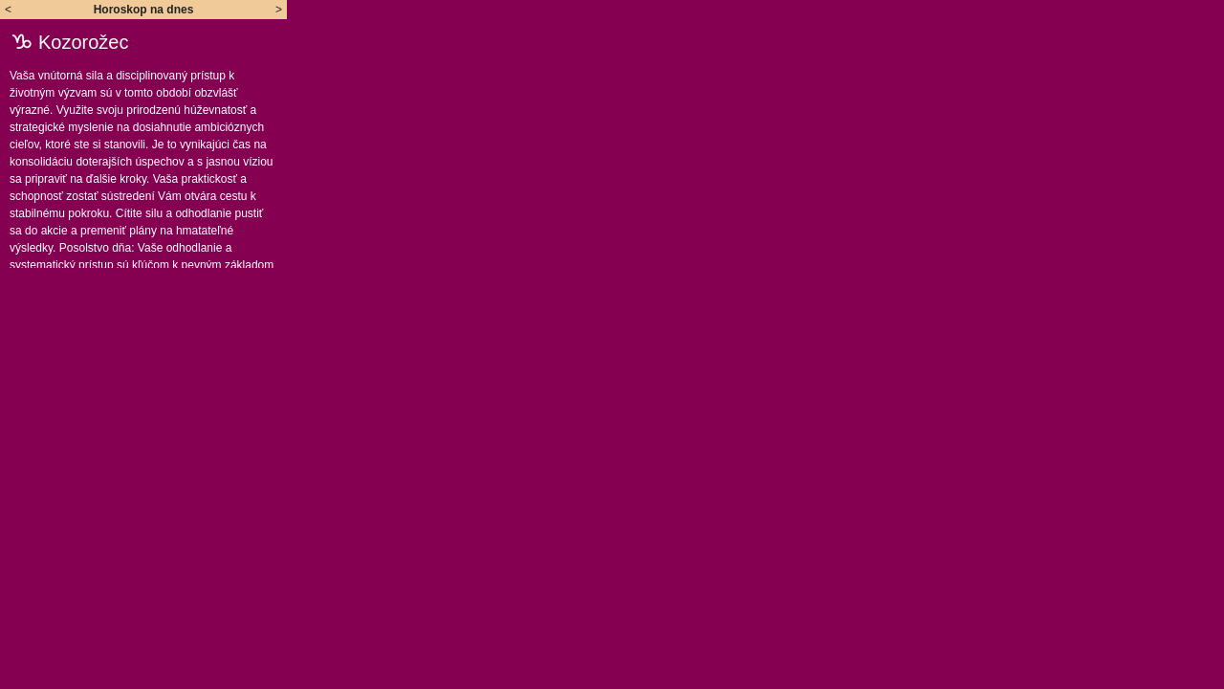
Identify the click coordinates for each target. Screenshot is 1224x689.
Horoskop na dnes (144, 9)
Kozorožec (83, 42)
